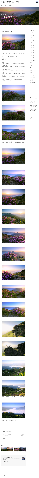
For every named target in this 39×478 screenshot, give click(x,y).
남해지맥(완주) (32, 79)
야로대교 (31, 101)
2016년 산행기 (32, 45)
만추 (36, 102)
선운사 (34, 101)
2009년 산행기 (32, 57)
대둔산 (33, 98)
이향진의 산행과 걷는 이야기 (10, 2)
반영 (30, 102)
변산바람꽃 (31, 109)
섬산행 (31, 72)
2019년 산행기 (32, 40)
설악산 (31, 65)
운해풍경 (36, 105)
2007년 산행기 (32, 60)
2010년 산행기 (32, 55)
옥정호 (35, 100)
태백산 (31, 67)
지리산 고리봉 (33, 102)
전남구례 (34, 109)
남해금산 (31, 105)
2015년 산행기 (32, 47)
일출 (36, 98)
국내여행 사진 (32, 80)
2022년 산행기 (32, 35)
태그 (5, 5)
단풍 (35, 101)
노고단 (33, 100)
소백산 (31, 69)
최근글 (31, 90)
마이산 (31, 100)
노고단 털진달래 (5, 435)
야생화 (31, 74)
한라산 (31, 70)
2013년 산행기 (32, 50)
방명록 (10, 5)
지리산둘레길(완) (32, 77)
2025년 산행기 (32, 30)
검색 (34, 2)
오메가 (35, 106)
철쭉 (33, 106)
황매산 (31, 98)
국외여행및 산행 (32, 82)
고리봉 (4, 433)
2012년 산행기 (32, 52)
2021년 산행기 (32, 37)
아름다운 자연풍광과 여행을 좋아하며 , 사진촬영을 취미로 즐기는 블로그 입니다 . (12, 459)
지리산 (31, 62)
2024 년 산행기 (5, 431)
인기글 (34, 90)
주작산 (4, 438)
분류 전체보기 (32, 28)
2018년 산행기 (32, 42)
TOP (37, 474)
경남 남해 (31, 106)
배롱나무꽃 (31, 110)
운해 (35, 98)
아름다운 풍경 (32, 75)
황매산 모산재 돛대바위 (7, 434)
